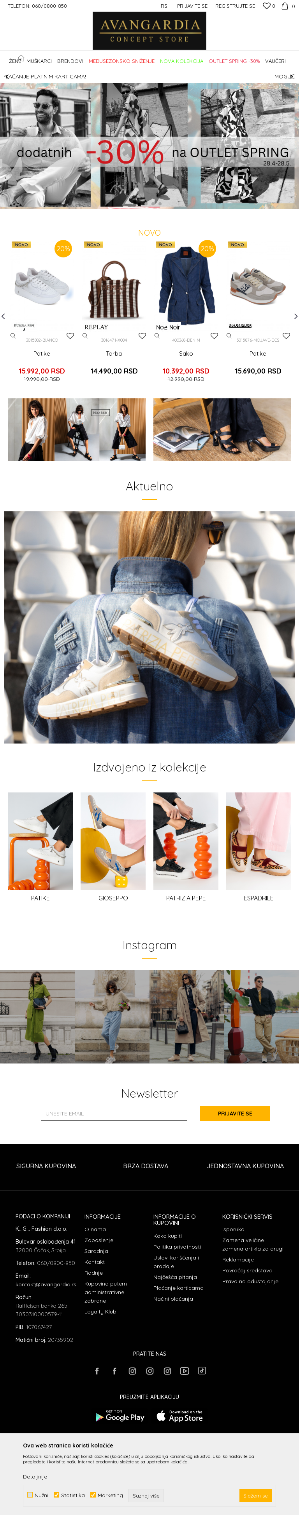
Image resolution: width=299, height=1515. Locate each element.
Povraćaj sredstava (247, 1270)
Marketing (110, 1495)
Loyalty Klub (100, 1311)
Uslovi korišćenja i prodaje (176, 1262)
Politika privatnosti (177, 1246)
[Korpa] (287, 6)
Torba (114, 353)
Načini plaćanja (173, 1298)
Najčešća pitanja (175, 1277)
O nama (95, 1229)
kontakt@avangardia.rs (46, 1284)
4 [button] (160, 204)
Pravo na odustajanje (250, 1281)
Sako (186, 353)
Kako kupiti (167, 1235)
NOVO (149, 233)
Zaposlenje (98, 1240)
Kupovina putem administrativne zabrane (105, 1292)
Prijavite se (235, 1113)
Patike (41, 353)
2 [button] (146, 204)
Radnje (93, 1272)
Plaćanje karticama (178, 1287)
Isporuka (233, 1229)
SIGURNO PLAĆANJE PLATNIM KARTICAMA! (149, 76)
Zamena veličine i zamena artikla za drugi (252, 1244)
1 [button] (139, 204)
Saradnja (96, 1250)
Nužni (41, 1495)
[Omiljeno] (269, 6)
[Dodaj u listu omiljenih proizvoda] (70, 336)
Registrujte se (235, 6)
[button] (291, 60)
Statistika (73, 1495)
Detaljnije (35, 1476)
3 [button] (153, 204)
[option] (149, 76)
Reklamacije (238, 1259)
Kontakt (94, 1261)
